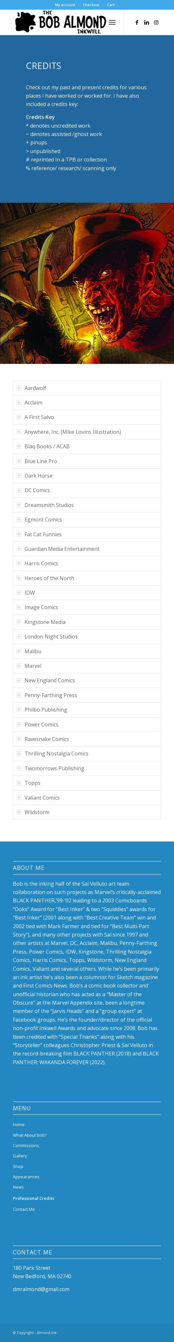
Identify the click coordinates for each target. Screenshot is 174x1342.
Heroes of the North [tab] (45, 578)
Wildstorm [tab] (32, 812)
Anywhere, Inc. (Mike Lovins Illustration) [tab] (68, 431)
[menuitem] (65, 4)
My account (65, 4)
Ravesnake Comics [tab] (42, 739)
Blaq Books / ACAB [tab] (43, 446)
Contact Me (24, 1209)
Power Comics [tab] (37, 724)
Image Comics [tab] (37, 607)
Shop (18, 1166)
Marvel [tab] (28, 665)
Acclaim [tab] (29, 402)
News (18, 1187)
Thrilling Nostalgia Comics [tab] (52, 753)
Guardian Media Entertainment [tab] (57, 548)
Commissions (26, 1145)
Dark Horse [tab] (34, 475)
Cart (111, 4)
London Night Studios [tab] (47, 636)
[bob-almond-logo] (72, 22)
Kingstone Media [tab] (41, 622)
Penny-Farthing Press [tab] (46, 695)
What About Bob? (29, 1135)
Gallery (20, 1156)
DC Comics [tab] (33, 490)
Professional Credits (33, 1198)
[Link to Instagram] (156, 22)
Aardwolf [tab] (31, 388)
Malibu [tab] (28, 651)
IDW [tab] (25, 592)
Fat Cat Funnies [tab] (39, 534)
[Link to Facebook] (137, 22)
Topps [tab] (28, 782)
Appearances (26, 1177)
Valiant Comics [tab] (38, 797)
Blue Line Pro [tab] (36, 461)
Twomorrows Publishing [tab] (50, 768)
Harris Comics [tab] (37, 563)
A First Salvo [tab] (35, 417)
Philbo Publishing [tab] (41, 709)
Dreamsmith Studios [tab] (45, 505)
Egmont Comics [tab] (39, 519)
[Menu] (112, 22)
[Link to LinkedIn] (146, 22)
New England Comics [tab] (45, 680)
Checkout (91, 4)
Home (19, 1124)
